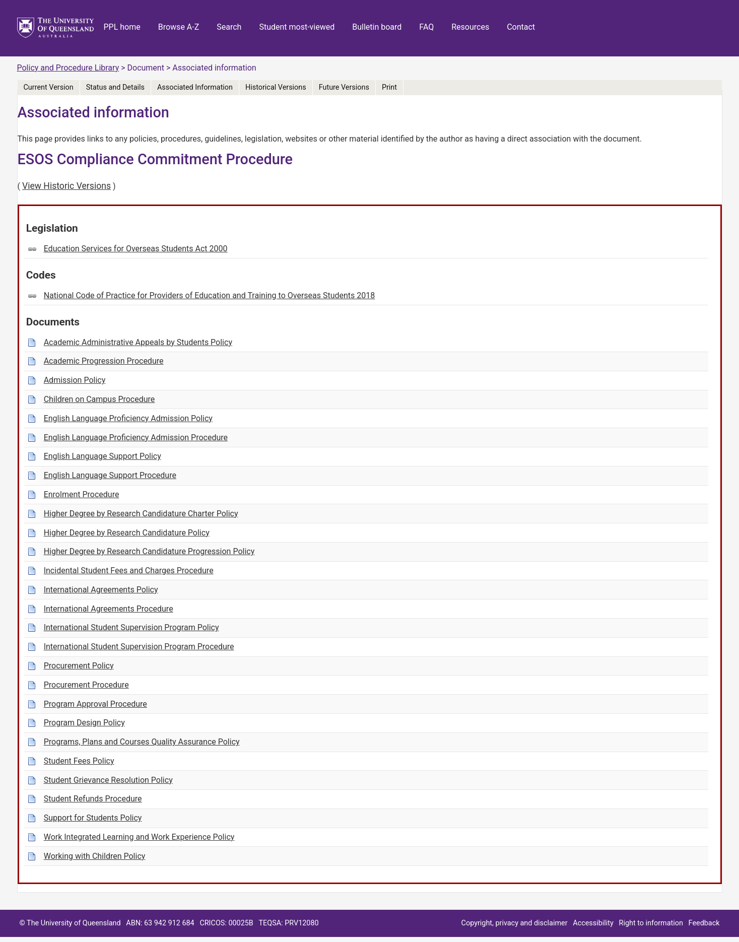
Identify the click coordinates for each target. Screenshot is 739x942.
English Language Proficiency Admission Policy (128, 418)
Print (389, 87)
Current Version (49, 87)
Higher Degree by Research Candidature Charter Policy (141, 513)
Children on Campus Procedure (99, 399)
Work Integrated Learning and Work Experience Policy (139, 837)
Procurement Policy (79, 665)
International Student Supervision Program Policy (131, 627)
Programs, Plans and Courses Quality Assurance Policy (142, 742)
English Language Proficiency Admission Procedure (136, 437)
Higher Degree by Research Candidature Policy (127, 532)
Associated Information (195, 87)
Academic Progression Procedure (104, 361)
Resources (470, 27)
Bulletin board (376, 27)
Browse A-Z (178, 27)
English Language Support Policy (102, 456)
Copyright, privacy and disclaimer (514, 923)
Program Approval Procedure (95, 704)
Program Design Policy (84, 722)
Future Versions (344, 87)
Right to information (651, 923)
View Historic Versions (66, 186)
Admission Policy (75, 380)
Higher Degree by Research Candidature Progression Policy (149, 551)
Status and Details (115, 87)
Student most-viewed (296, 27)
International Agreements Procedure (108, 609)
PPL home (122, 27)
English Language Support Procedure (110, 475)
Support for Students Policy (93, 818)
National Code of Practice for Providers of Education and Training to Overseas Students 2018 (209, 295)
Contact (521, 27)
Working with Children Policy (95, 856)
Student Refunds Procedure (93, 798)
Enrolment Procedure (81, 494)
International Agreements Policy (101, 589)
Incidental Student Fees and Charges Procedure (129, 570)
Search (229, 27)
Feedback (704, 923)
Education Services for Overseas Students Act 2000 (136, 248)
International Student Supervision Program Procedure (139, 646)
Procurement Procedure (86, 685)
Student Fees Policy (79, 761)
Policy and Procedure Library (68, 68)
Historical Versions (275, 87)
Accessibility (593, 923)
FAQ (426, 27)
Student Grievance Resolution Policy (108, 780)
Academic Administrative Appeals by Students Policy (138, 342)
